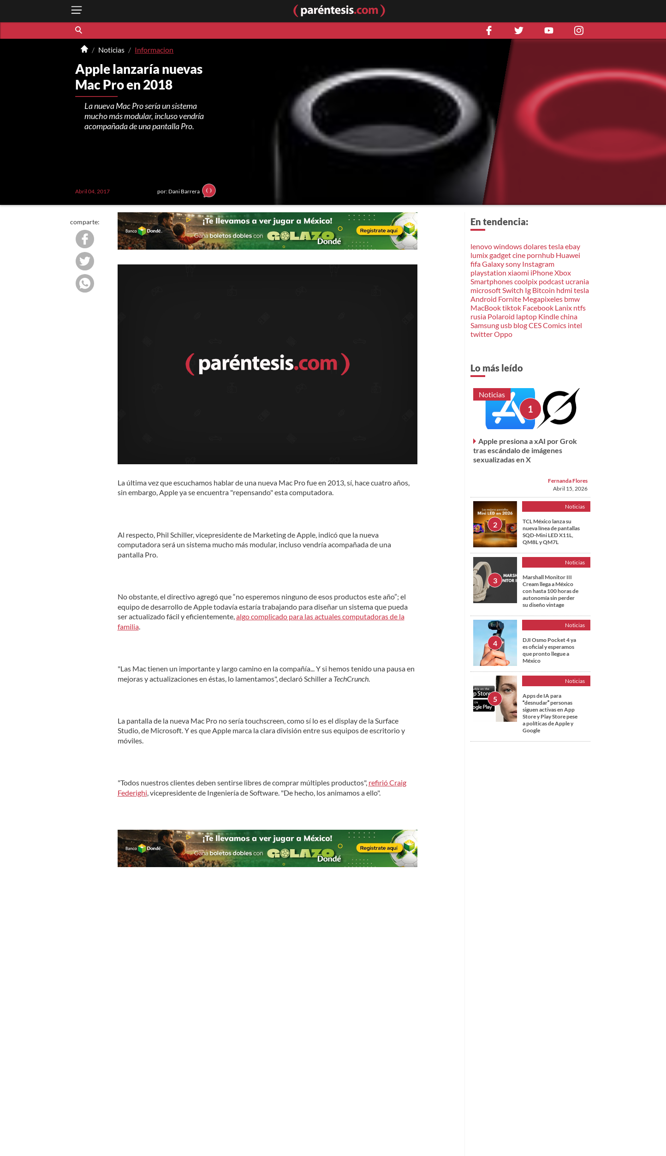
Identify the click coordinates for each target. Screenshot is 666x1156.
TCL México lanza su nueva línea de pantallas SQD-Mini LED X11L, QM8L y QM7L (551, 531)
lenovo (481, 246)
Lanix (563, 307)
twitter (481, 333)
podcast (551, 281)
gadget (500, 255)
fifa (475, 263)
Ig (528, 290)
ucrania (577, 281)
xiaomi (518, 272)
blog (520, 325)
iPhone (541, 272)
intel (575, 325)
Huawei (568, 255)
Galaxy (493, 263)
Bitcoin (543, 290)
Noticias (111, 49)
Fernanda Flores (568, 480)
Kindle (548, 316)
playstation (488, 272)
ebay (572, 246)
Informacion (154, 49)
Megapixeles (543, 298)
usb (506, 325)
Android (483, 298)
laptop (526, 316)
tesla (556, 246)
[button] (79, 30)
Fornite (509, 298)
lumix (479, 255)
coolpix (525, 281)
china (568, 316)
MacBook (485, 307)
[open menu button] (76, 11)
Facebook (538, 307)
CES (535, 325)
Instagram (538, 263)
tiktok (511, 307)
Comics (554, 325)
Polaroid (501, 316)
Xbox (562, 272)
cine (518, 255)
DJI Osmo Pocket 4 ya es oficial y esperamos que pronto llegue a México (549, 650)
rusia (478, 316)
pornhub (540, 255)
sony (513, 263)
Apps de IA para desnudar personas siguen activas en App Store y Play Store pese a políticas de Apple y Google (550, 713)
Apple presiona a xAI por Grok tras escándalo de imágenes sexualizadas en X (525, 450)
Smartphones (491, 281)
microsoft (485, 290)
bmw (572, 298)
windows (508, 246)
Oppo (503, 333)
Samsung (484, 325)
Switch (512, 290)
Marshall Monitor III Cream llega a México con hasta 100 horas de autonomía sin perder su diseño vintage (550, 591)
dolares (535, 246)
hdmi (564, 290)
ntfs (579, 307)
